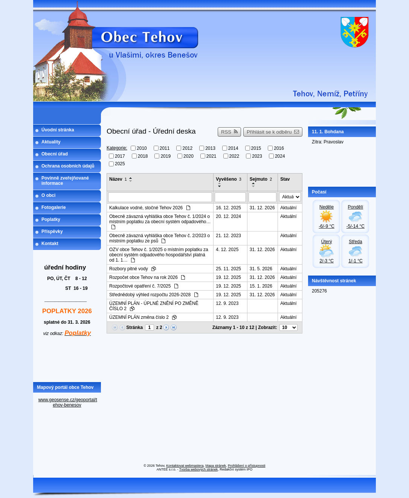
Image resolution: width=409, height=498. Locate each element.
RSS (229, 132)
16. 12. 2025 (228, 207)
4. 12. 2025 (227, 249)
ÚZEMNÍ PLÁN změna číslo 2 (143, 317)
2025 (120, 163)
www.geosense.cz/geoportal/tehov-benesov (67, 402)
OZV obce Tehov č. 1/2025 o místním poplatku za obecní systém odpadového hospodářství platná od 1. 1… (158, 255)
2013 (210, 148)
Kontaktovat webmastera (184, 466)
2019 (165, 155)
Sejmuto (261, 179)
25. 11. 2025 (228, 268)
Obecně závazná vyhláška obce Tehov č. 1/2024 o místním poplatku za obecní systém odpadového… (160, 221)
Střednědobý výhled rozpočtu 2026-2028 (153, 294)
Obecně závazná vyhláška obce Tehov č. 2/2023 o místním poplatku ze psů (159, 238)
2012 (187, 148)
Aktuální (288, 207)
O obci (48, 195)
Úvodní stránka (57, 129)
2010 (142, 148)
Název (118, 179)
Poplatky (50, 219)
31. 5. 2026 (261, 268)
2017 (120, 155)
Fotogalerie (53, 207)
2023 (257, 155)
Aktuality (51, 142)
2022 (234, 155)
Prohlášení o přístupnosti (247, 466)
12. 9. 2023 (227, 303)
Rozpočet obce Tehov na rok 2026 (147, 277)
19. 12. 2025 (228, 277)
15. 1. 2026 (261, 286)
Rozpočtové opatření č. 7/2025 (143, 286)
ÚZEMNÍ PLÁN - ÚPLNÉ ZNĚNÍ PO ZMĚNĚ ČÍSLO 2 (153, 306)
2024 (280, 155)
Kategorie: (117, 148)
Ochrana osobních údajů (68, 166)
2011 (165, 148)
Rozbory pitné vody (132, 268)
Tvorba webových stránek (198, 469)
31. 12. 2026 (262, 207)
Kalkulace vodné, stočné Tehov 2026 (149, 207)
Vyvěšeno (228, 179)
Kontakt (49, 243)
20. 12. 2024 (228, 216)
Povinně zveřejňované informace (65, 180)
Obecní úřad (54, 154)
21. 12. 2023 (228, 235)
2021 (211, 155)
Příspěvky (52, 231)
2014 (233, 148)
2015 (256, 148)
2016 (279, 148)
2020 (188, 155)
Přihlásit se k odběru (273, 132)
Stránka (134, 327)
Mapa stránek (215, 466)
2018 (143, 155)
